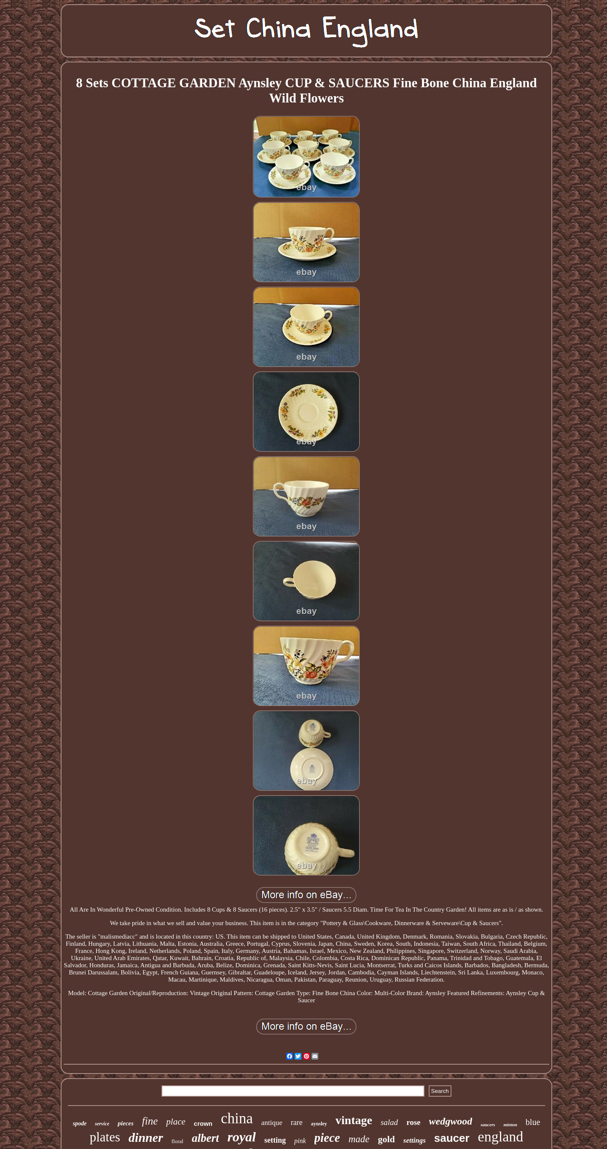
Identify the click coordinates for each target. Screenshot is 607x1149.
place (175, 1122)
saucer (452, 1138)
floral (177, 1141)
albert (205, 1138)
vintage (354, 1120)
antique (271, 1123)
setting (275, 1140)
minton (510, 1124)
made (359, 1139)
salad (389, 1122)
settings (414, 1140)
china (237, 1118)
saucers (488, 1124)
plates (105, 1137)
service (102, 1124)
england (501, 1136)
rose (413, 1122)
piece (327, 1137)
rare (297, 1122)
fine (150, 1121)
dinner (146, 1137)
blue (533, 1122)
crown (203, 1123)
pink (300, 1140)
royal (241, 1136)
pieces (125, 1123)
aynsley (319, 1124)
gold (386, 1139)
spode (80, 1123)
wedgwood (451, 1121)
